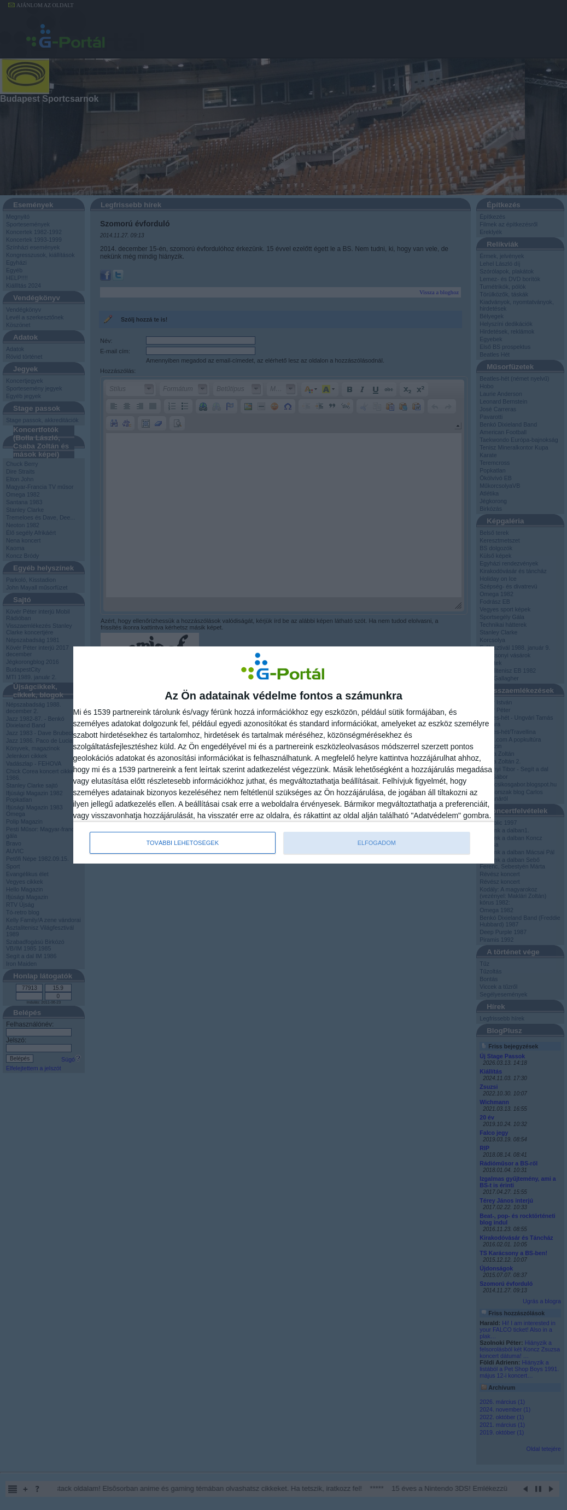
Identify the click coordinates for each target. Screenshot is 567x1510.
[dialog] (283, 755)
